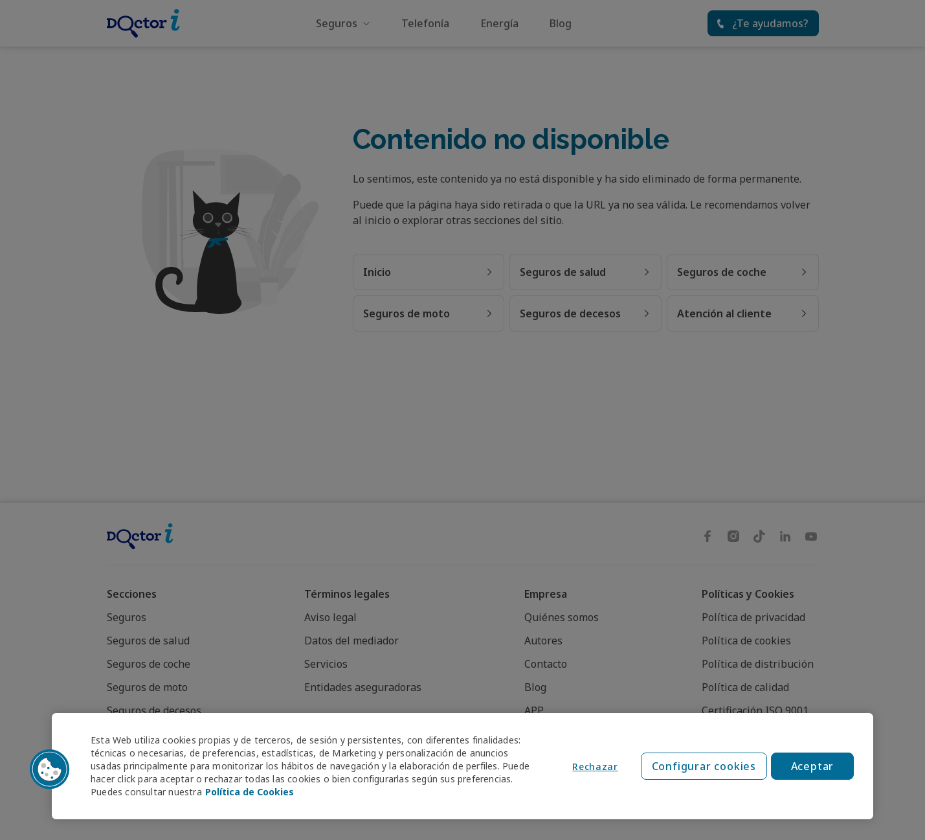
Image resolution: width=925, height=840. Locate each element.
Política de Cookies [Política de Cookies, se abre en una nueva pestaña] (249, 792)
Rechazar (595, 766)
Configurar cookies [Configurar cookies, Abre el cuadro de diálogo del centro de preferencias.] (704, 766)
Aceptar (812, 766)
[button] (50, 769)
